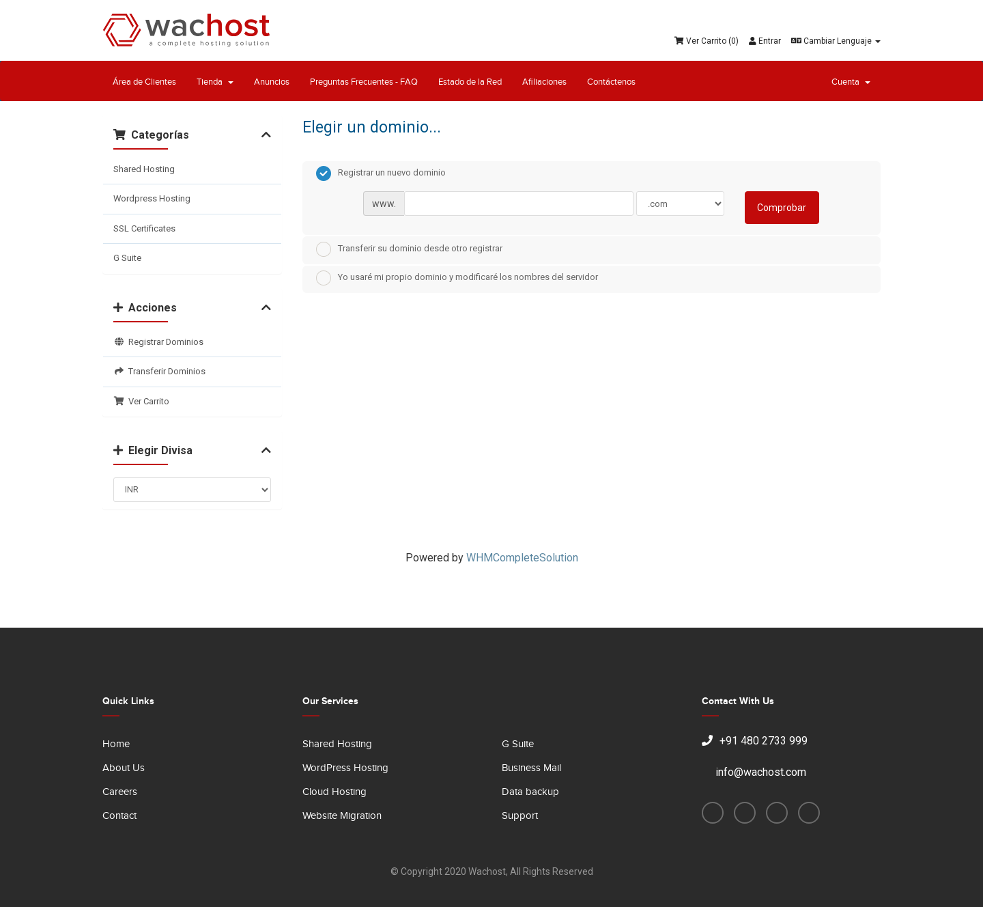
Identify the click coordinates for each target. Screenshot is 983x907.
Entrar (765, 41)
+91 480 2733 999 (755, 740)
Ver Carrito (141, 401)
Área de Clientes (144, 81)
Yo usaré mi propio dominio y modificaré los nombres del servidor (457, 277)
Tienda (215, 81)
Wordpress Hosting (151, 198)
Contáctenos (611, 81)
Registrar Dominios (158, 342)
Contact (119, 816)
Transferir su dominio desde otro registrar (409, 249)
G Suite (127, 258)
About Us (123, 768)
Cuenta (850, 81)
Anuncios (271, 81)
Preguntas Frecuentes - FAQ (364, 81)
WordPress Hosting (345, 768)
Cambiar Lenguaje (836, 41)
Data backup (530, 792)
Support (520, 816)
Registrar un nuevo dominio (381, 173)
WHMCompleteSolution (522, 557)
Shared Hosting (144, 169)
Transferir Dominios (159, 371)
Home (116, 744)
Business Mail (531, 768)
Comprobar (781, 207)
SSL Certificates (144, 228)
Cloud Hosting (334, 792)
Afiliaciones (544, 81)
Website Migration (342, 816)
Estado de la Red (470, 81)
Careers (119, 792)
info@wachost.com (754, 772)
